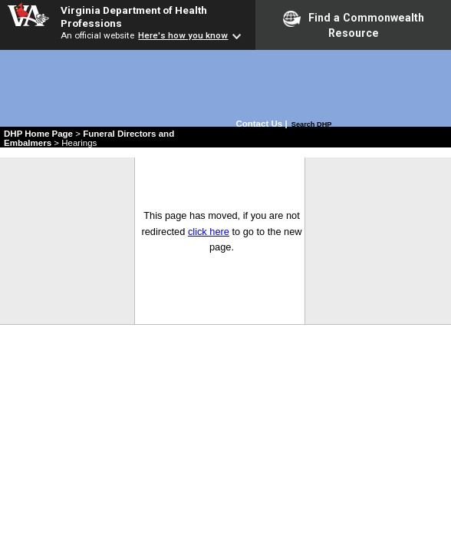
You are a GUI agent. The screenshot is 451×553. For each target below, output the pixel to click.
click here (208, 231)
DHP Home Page (38, 133)
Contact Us (260, 123)
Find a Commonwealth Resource (353, 24)
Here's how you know (183, 35)
